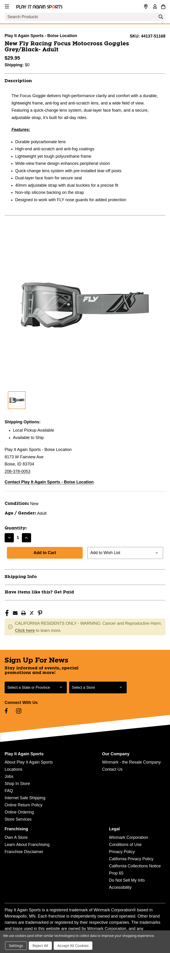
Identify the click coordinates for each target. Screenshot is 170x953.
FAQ (9, 790)
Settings (16, 945)
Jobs (9, 776)
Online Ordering (19, 812)
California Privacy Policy (131, 859)
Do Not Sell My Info (127, 880)
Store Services (18, 819)
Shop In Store (17, 783)
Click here (25, 630)
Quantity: (16, 528)
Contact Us (112, 769)
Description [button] (18, 81)
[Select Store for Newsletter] (98, 687)
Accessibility (120, 887)
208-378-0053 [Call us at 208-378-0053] (17, 471)
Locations (13, 769)
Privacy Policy (122, 851)
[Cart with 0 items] (163, 6)
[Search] (160, 18)
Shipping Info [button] (21, 577)
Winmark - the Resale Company (131, 762)
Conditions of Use (125, 844)
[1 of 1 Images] (17, 400)
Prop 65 (116, 873)
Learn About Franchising (27, 844)
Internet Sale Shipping (25, 798)
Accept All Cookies (73, 945)
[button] (6, 6)
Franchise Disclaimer (24, 851)
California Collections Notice (135, 866)
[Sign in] (155, 7)
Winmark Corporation (128, 837)
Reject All (40, 945)
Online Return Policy (23, 805)
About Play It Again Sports (29, 762)
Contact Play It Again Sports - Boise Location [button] (49, 482)
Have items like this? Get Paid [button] (39, 592)
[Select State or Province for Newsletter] (36, 687)
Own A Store (16, 837)
